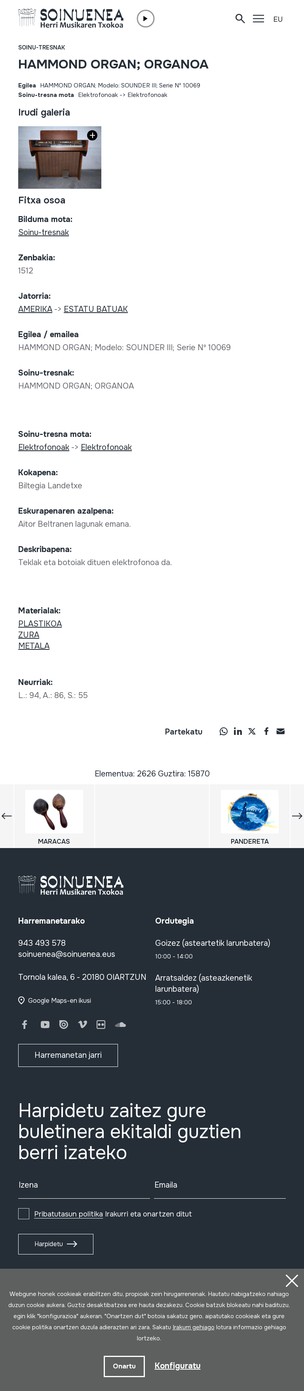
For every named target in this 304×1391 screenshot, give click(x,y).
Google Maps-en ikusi (59, 1000)
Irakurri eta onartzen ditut (113, 1214)
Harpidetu (48, 1244)
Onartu (124, 1366)
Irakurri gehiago (194, 1327)
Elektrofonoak (98, 95)
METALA (33, 646)
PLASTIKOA (40, 624)
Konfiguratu (178, 1366)
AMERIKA (35, 309)
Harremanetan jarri (68, 1055)
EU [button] (278, 19)
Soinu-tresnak (41, 47)
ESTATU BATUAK (96, 309)
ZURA (28, 635)
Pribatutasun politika (68, 1214)
